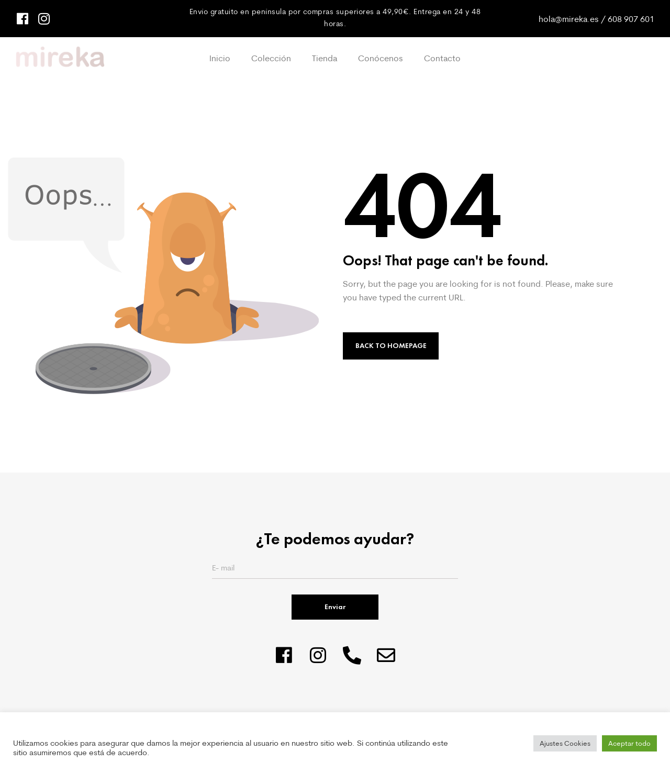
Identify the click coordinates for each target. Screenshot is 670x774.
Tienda (324, 58)
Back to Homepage (391, 345)
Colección (271, 58)
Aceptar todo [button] (629, 743)
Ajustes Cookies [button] (565, 743)
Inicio (219, 58)
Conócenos (380, 58)
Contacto (442, 58)
